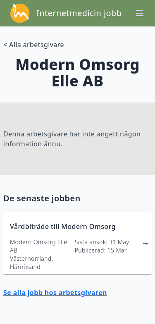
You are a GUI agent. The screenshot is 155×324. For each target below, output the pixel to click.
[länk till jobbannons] (77, 243)
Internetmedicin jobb (79, 13)
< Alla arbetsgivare (33, 44)
